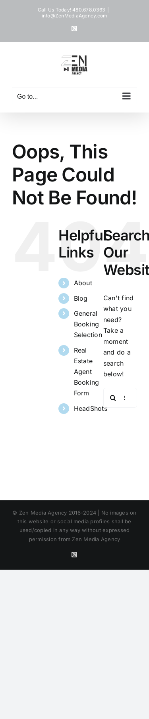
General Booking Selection (88, 324)
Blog (81, 298)
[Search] (113, 398)
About (83, 283)
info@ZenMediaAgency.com (75, 16)
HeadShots (90, 408)
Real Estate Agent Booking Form (86, 371)
